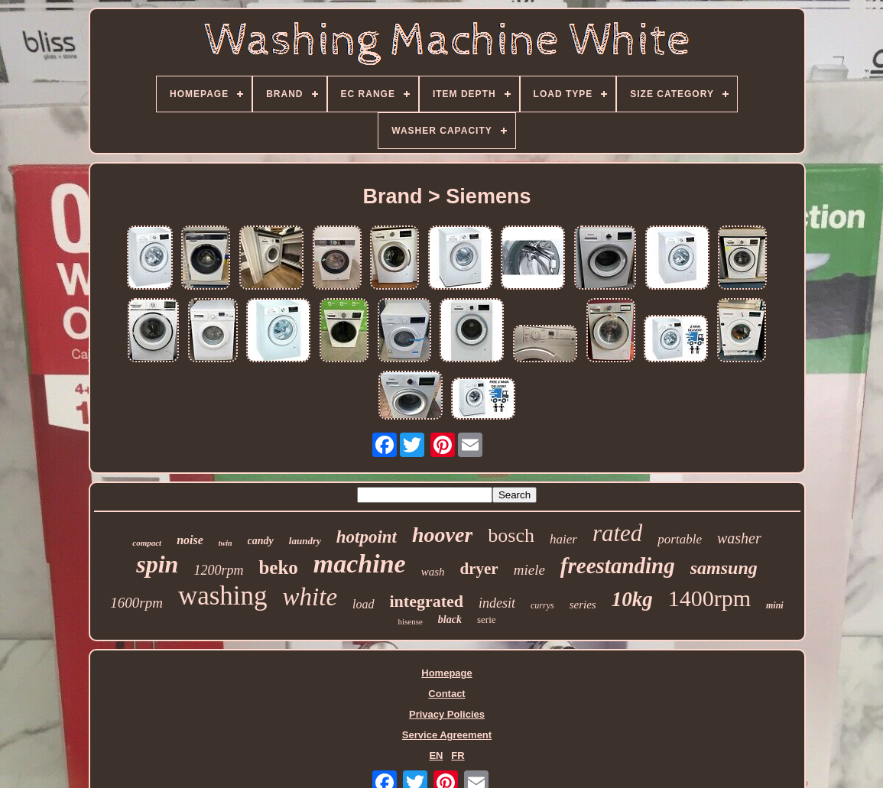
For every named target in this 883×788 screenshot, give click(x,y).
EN (436, 755)
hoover (442, 534)
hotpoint (366, 536)
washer (739, 538)
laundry (305, 540)
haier (563, 539)
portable (679, 539)
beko (277, 567)
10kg (632, 599)
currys (542, 605)
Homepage (446, 673)
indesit (497, 603)
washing (223, 596)
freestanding (617, 565)
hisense (410, 621)
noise (190, 539)
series (583, 604)
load (363, 604)
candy (261, 540)
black (450, 619)
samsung (724, 568)
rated (617, 533)
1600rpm (136, 603)
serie (486, 619)
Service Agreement (447, 735)
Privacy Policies (447, 714)
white (310, 597)
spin (157, 564)
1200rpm (218, 570)
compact (146, 542)
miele (529, 570)
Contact (446, 693)
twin (225, 543)
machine (359, 564)
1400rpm (709, 598)
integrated (427, 601)
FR (457, 755)
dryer (479, 568)
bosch (511, 535)
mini (775, 605)
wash (433, 572)
